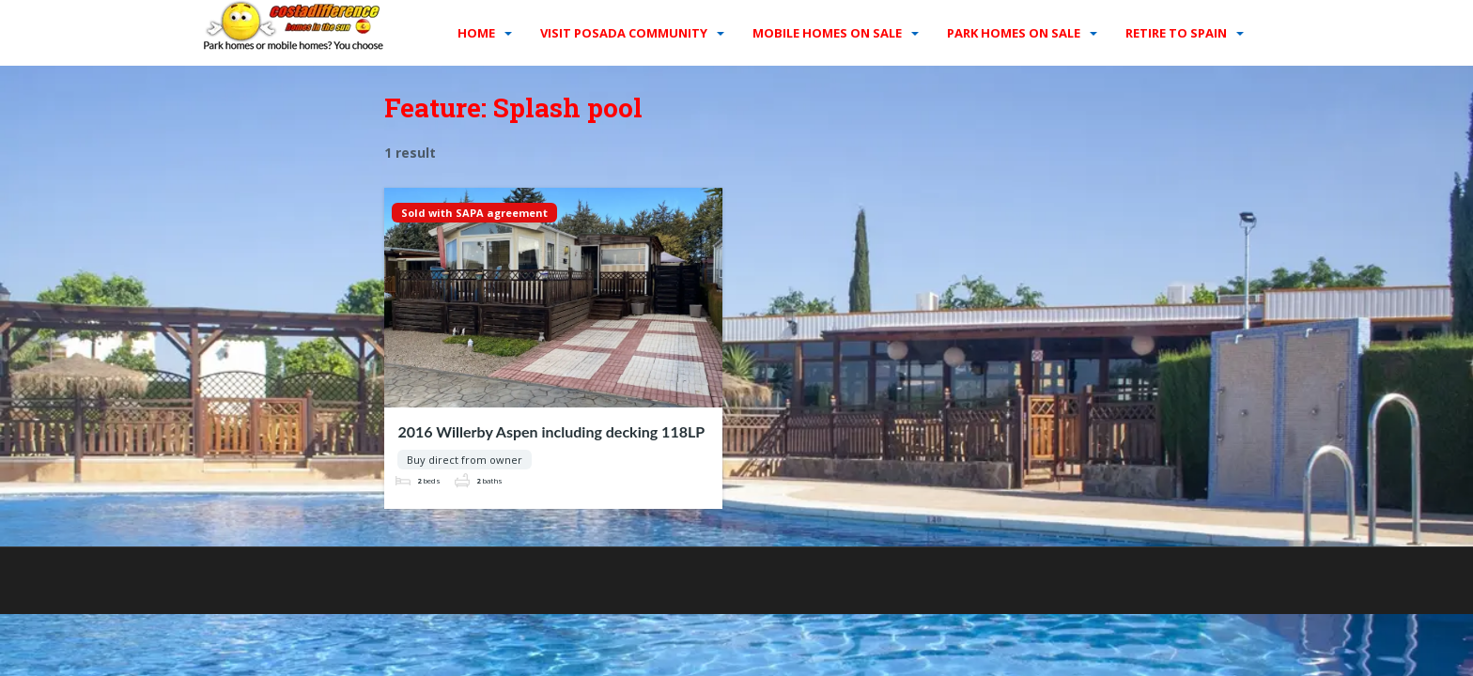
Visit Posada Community (623, 32)
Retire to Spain (1176, 32)
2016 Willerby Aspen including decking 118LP (551, 431)
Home (476, 32)
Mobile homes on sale (827, 32)
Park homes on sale (1013, 32)
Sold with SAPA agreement (474, 212)
